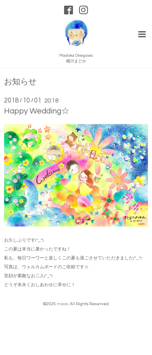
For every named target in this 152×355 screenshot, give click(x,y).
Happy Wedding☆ (36, 111)
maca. (63, 304)
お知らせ (20, 82)
